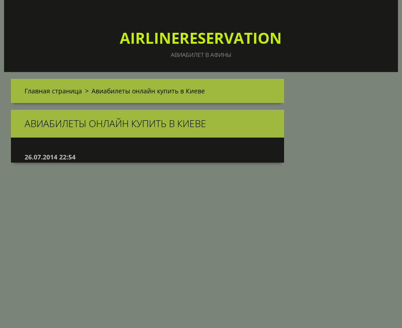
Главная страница (53, 91)
